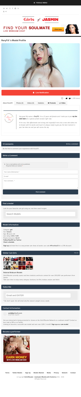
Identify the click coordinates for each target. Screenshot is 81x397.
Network (65, 373)
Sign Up (27, 373)
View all (76, 252)
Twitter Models (17, 373)
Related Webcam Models (12, 272)
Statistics (41, 103)
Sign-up (6, 246)
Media (49, 373)
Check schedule (8, 242)
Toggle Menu (40, 3)
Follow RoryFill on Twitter (12, 240)
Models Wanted (39, 373)
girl (11, 230)
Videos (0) (30, 103)
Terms (7, 373)
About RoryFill (8, 103)
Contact (73, 373)
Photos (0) (19, 103)
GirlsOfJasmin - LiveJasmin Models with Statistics (40, 377)
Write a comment (72, 144)
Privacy (56, 373)
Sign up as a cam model (60, 324)
